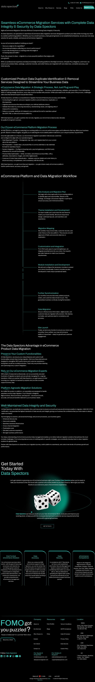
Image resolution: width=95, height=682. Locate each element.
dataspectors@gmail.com (41, 659)
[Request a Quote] (89, 7)
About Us (36, 624)
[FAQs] (72, 8)
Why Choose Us (38, 634)
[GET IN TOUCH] (47, 526)
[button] (59, 8)
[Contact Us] (79, 8)
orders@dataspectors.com (59, 657)
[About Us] (41, 8)
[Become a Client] (8, 640)
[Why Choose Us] (50, 8)
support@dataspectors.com (59, 659)
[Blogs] (66, 8)
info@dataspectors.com (40, 657)
